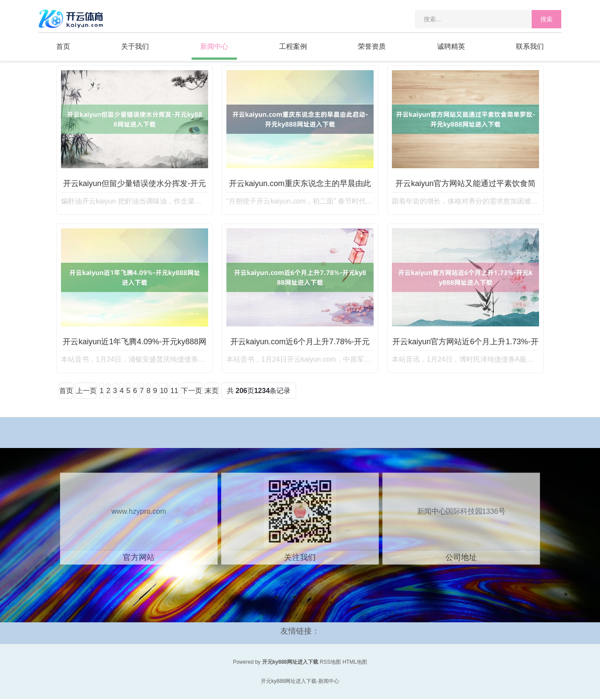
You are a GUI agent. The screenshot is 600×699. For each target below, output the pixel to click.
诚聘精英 (451, 46)
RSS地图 (330, 662)
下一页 (191, 390)
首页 (63, 46)
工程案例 (293, 46)
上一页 (86, 390)
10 (164, 390)
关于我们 (135, 46)
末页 (212, 390)
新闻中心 (214, 46)
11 (174, 390)
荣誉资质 (372, 46)
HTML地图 (354, 662)
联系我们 (530, 46)
